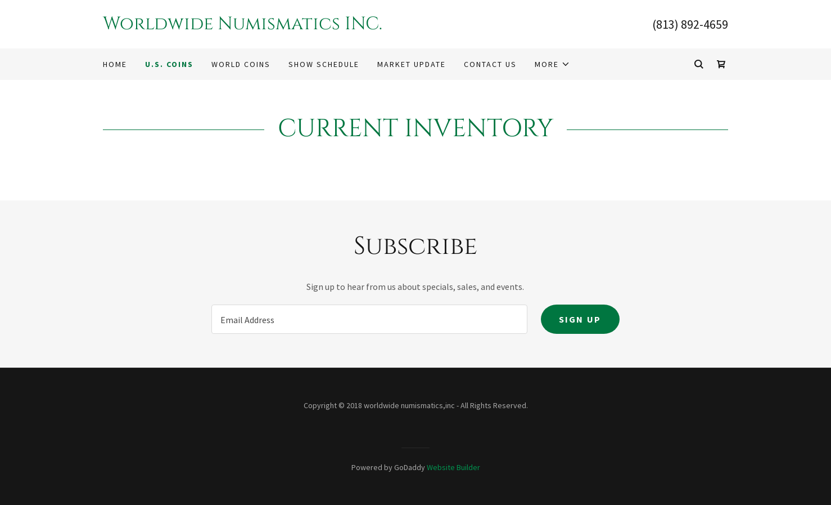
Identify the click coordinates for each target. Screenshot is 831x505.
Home (115, 64)
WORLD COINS (240, 64)
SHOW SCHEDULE (323, 64)
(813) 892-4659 (690, 24)
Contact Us (490, 64)
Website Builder (453, 467)
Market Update (411, 64)
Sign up (580, 319)
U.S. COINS (169, 64)
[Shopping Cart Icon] (721, 64)
